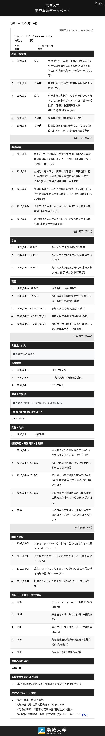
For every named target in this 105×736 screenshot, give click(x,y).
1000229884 (18, 418)
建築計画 (16, 668)
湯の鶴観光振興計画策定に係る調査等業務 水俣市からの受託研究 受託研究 (72, 497)
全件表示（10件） (84, 336)
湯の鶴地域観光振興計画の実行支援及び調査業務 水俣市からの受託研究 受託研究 (71, 480)
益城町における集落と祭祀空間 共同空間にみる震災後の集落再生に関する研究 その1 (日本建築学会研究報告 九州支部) (62, 158)
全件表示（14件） (84, 138)
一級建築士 (40, 434)
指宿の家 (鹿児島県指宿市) (66, 652)
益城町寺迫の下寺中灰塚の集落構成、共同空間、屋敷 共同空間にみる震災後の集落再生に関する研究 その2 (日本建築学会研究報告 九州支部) (62, 176)
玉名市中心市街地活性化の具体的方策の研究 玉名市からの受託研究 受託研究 (72, 515)
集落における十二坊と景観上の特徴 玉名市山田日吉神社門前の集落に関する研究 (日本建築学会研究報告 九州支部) (64, 193)
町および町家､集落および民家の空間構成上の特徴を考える (49, 683)
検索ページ (16, 23)
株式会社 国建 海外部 (64, 288)
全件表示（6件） (84, 527)
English (99, 3)
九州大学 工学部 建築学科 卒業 (68, 247)
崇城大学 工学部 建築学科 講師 (68, 308)
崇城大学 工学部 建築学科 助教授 (70, 316)
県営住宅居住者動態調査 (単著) (65, 118)
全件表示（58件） (84, 231)
